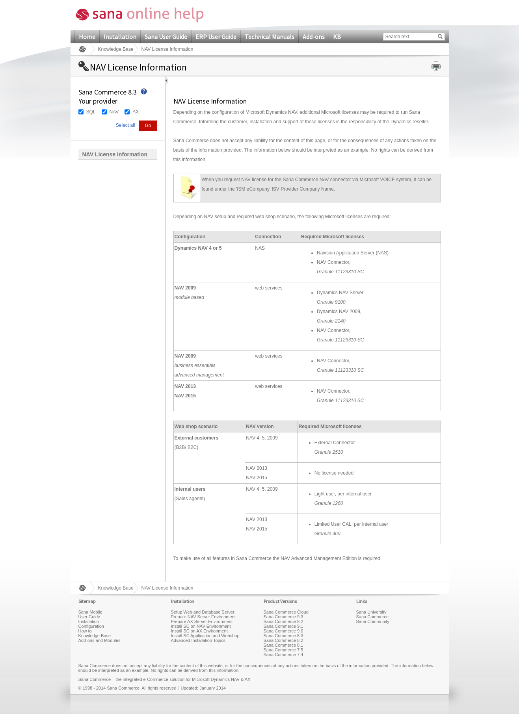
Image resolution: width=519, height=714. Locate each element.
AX (135, 112)
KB (337, 37)
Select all (125, 125)
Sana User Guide (166, 37)
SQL (91, 112)
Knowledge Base (116, 49)
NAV (114, 112)
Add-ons (314, 37)
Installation (120, 37)
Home (87, 37)
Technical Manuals (269, 37)
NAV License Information (114, 154)
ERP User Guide (215, 37)
